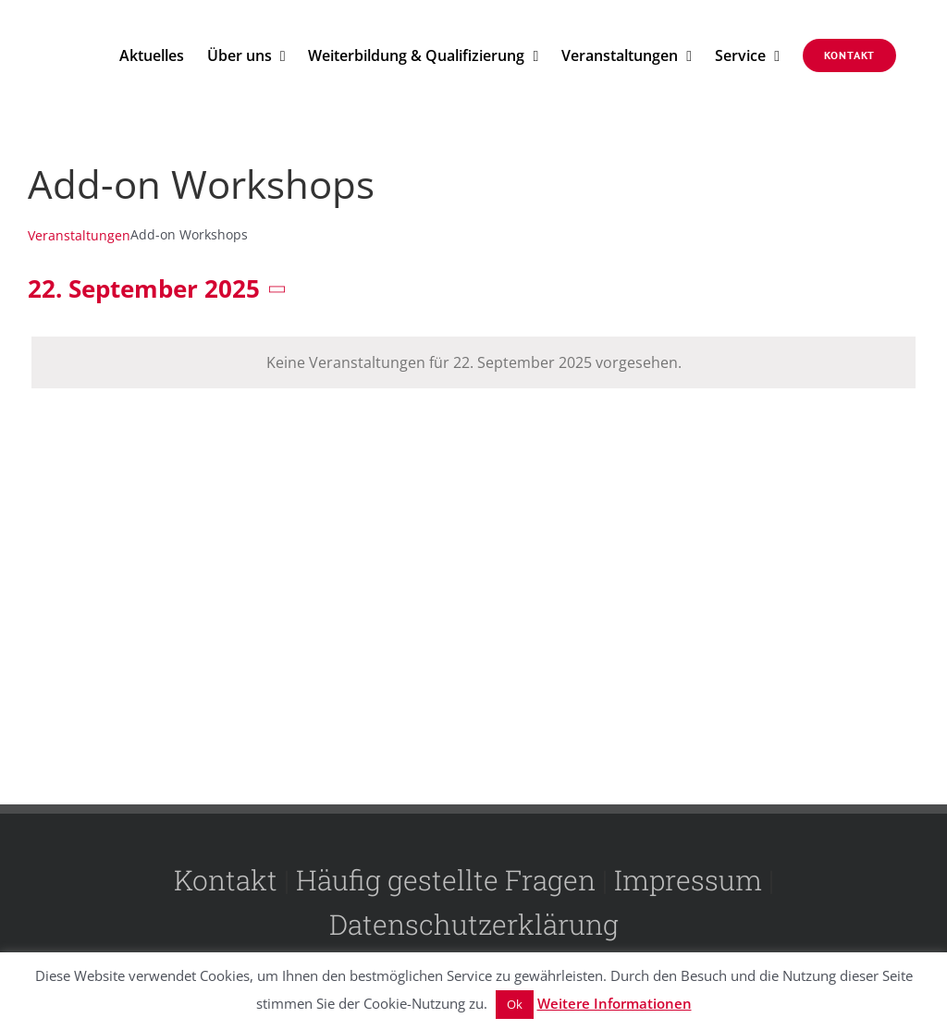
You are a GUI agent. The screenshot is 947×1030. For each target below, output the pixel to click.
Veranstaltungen (79, 235)
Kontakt (225, 880)
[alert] (473, 362)
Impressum (688, 880)
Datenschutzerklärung (474, 924)
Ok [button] (515, 1004)
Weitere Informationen (614, 1003)
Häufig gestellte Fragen (446, 880)
